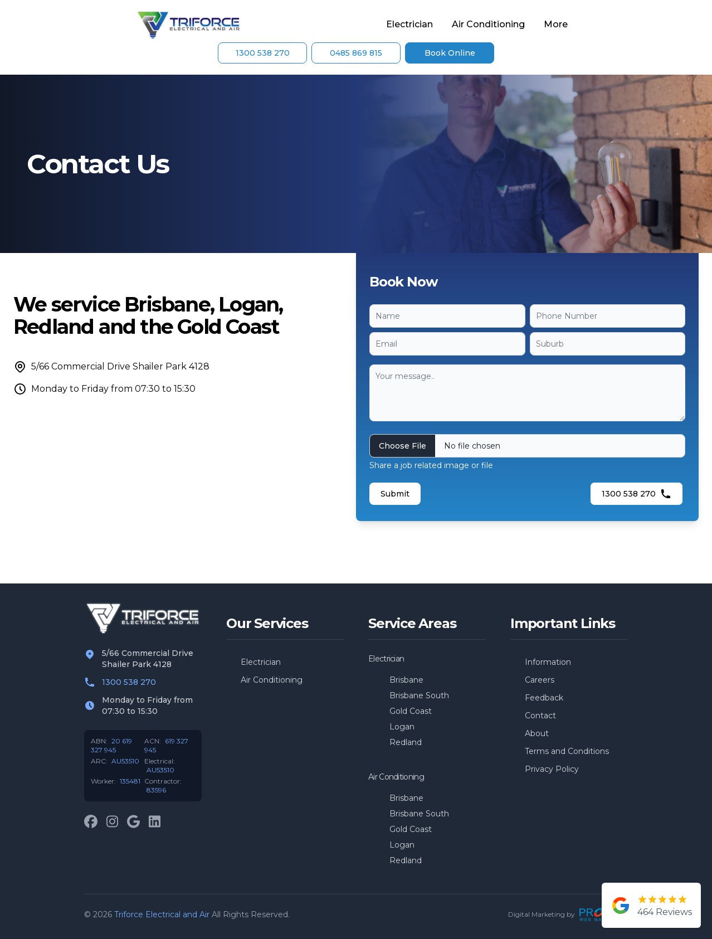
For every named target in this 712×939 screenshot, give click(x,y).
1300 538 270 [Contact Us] (263, 53)
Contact (540, 716)
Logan (401, 727)
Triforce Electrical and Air (161, 914)
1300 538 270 (636, 493)
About (537, 733)
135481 (130, 781)
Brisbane (406, 680)
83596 (156, 790)
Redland (405, 742)
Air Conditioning (488, 24)
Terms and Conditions (567, 751)
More (556, 24)
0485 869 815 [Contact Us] (356, 53)
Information (548, 662)
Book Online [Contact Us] (450, 53)
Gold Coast (410, 711)
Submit (395, 494)
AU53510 (125, 761)
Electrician (409, 24)
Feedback (544, 698)
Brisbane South (419, 695)
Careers (539, 680)
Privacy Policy (552, 769)
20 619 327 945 (111, 745)
